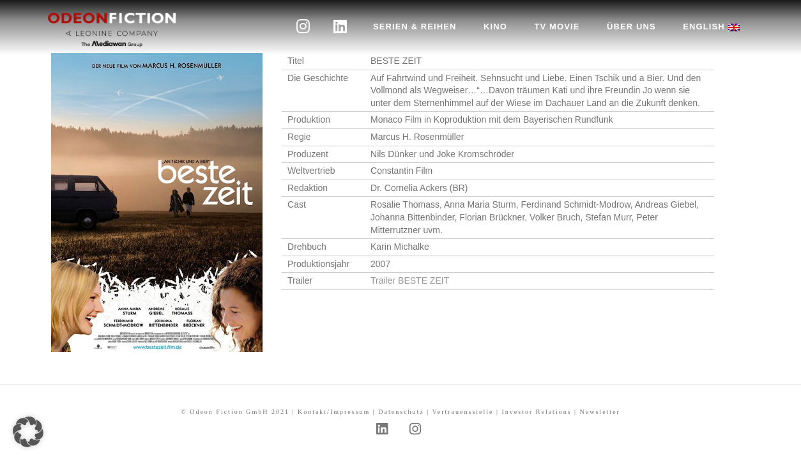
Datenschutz (400, 411)
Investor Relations (537, 411)
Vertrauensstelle (463, 411)
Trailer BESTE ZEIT (409, 280)
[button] (28, 432)
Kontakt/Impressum (334, 411)
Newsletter (600, 411)
